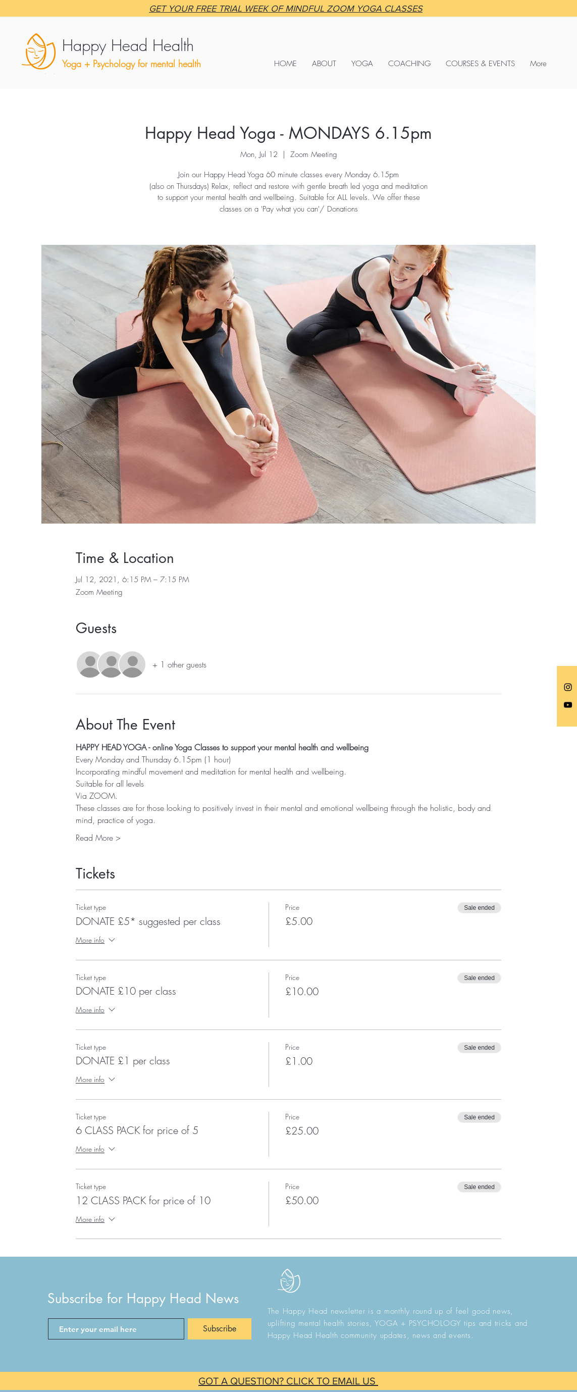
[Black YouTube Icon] (568, 705)
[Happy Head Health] (156, 45)
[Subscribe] (219, 1328)
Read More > (98, 837)
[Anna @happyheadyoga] (568, 687)
